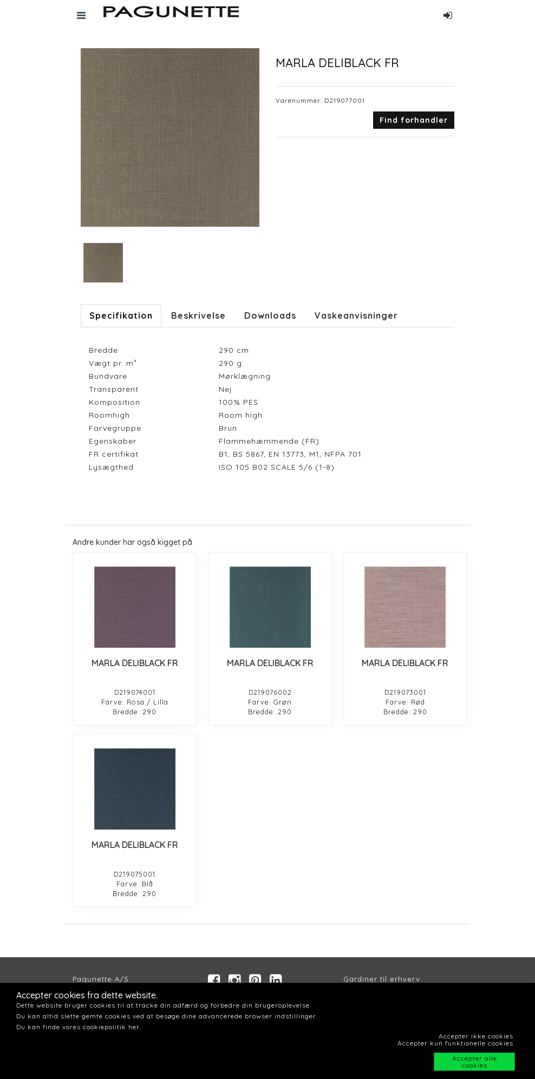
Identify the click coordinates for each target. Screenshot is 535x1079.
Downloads (270, 315)
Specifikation (121, 315)
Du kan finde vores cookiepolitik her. (78, 1027)
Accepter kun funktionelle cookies (455, 1043)
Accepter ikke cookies (476, 1035)
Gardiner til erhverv (381, 979)
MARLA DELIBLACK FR (135, 662)
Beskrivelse (198, 315)
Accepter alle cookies (474, 1061)
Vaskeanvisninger (356, 315)
